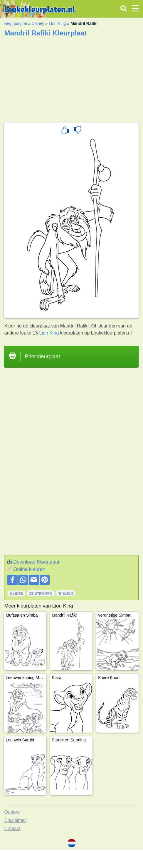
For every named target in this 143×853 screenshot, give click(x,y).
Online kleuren (29, 569)
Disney (38, 23)
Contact (12, 828)
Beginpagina (15, 23)
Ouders (11, 812)
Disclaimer (15, 820)
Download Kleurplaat (36, 562)
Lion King (57, 23)
